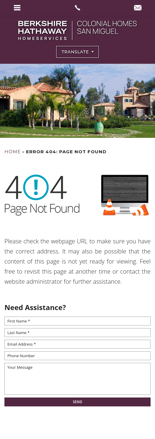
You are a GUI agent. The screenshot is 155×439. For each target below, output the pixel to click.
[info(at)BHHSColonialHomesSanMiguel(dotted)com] (137, 8)
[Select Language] (77, 52)
